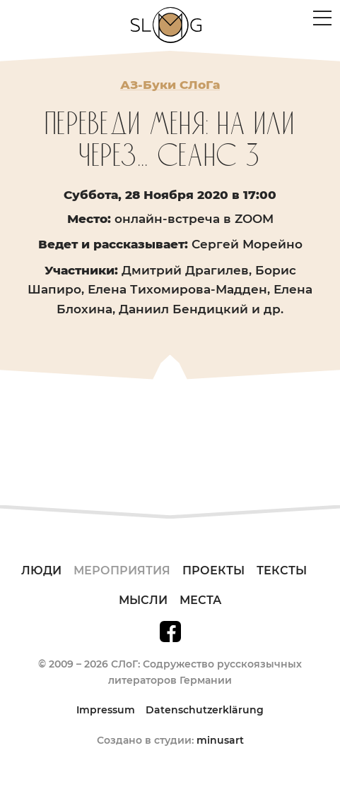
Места (200, 600)
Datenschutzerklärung (205, 710)
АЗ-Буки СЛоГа (170, 85)
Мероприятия (122, 570)
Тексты (282, 570)
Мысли (143, 600)
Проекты (213, 570)
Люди (41, 570)
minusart (220, 740)
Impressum (105, 710)
